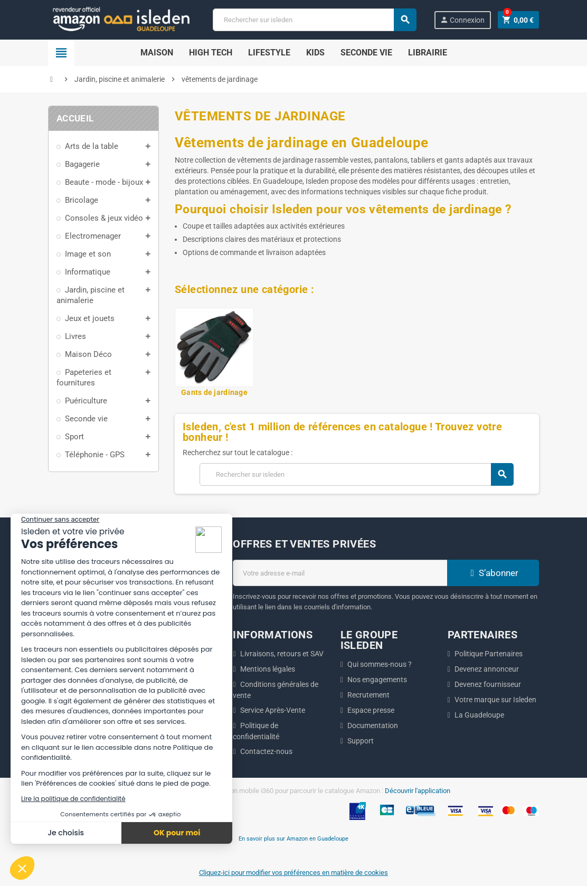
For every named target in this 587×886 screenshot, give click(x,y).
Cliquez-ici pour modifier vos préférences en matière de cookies (293, 872)
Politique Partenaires (489, 653)
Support (360, 741)
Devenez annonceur (487, 669)
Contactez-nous (266, 751)
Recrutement (368, 695)
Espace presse (370, 710)
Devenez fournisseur (488, 684)
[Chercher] (314, 19)
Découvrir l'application (417, 791)
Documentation (372, 725)
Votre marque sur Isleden (495, 699)
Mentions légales (267, 669)
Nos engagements (377, 679)
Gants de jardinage (214, 392)
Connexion (462, 19)
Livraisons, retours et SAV (282, 653)
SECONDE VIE (366, 53)
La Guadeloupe (479, 715)
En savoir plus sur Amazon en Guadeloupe (293, 838)
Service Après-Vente (272, 710)
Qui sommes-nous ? (379, 664)
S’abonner (493, 573)
